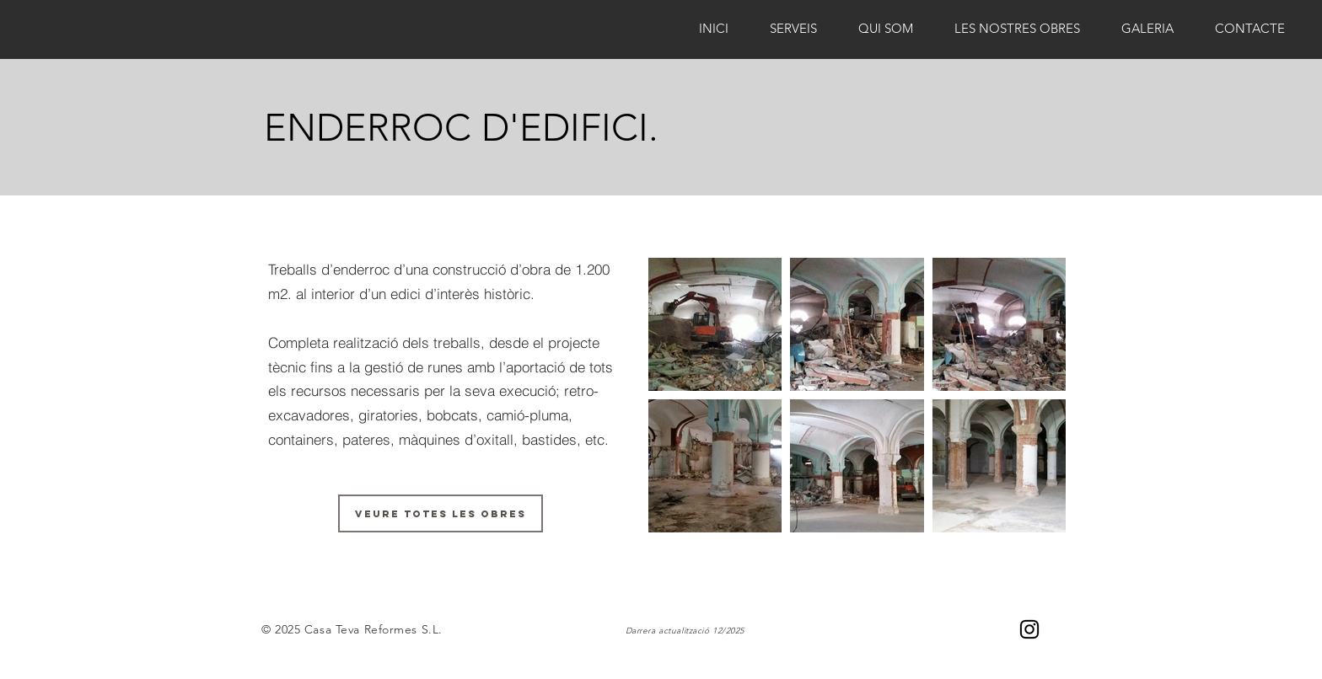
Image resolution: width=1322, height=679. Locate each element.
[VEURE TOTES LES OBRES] (440, 513)
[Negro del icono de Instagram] (1029, 629)
